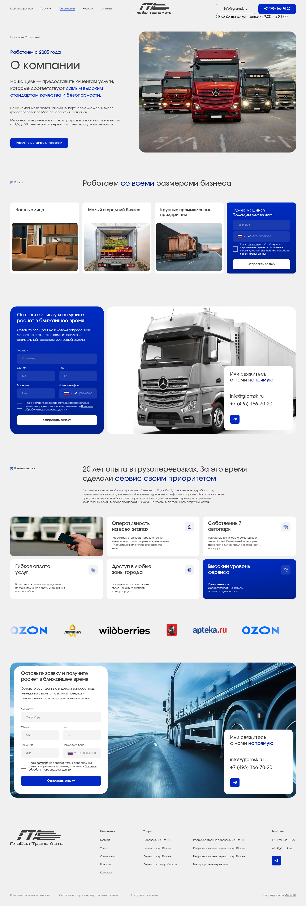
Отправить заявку (261, 264)
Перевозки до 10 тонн (157, 848)
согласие (253, 244)
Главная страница (21, 8)
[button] (39, 143)
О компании (67, 8)
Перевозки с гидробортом (160, 864)
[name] (261, 225)
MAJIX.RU (290, 895)
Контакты (106, 8)
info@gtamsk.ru (247, 396)
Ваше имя (23, 385)
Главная (15, 37)
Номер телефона (69, 385)
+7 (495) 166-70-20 (251, 404)
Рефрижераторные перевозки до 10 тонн (219, 848)
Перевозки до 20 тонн (157, 856)
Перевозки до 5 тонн (156, 840)
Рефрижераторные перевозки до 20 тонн (219, 856)
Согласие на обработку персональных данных (88, 895)
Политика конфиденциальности (29, 895)
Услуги (44, 8)
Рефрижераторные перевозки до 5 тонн (218, 840)
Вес (61, 368)
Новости (105, 864)
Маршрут (23, 350)
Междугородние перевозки (210, 864)
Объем (21, 368)
